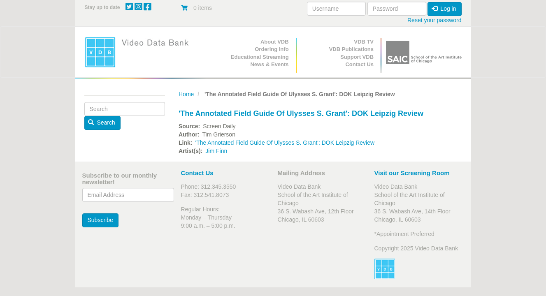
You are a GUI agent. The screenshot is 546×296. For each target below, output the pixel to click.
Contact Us (359, 64)
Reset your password (434, 20)
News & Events (269, 64)
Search (101, 122)
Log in (444, 8)
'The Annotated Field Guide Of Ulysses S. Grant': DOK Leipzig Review (284, 142)
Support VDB (357, 57)
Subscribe (100, 220)
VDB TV (364, 42)
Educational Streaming (260, 57)
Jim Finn (216, 151)
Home (186, 94)
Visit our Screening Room (412, 172)
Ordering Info (271, 49)
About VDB (274, 42)
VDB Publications (351, 49)
